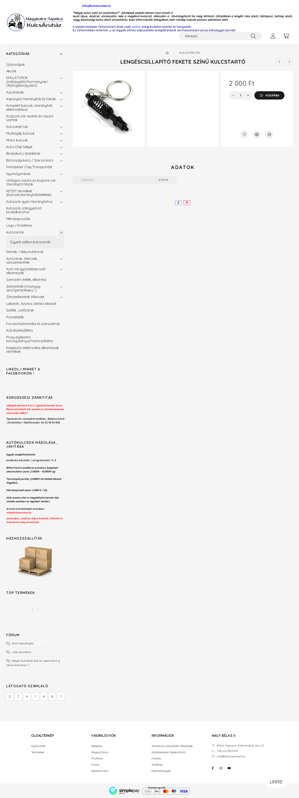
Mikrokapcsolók (18, 219)
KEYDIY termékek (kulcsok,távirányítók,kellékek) (28, 193)
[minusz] (233, 95)
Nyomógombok (18, 174)
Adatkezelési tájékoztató (169, 752)
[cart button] (286, 36)
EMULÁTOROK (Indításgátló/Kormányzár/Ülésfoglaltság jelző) (27, 82)
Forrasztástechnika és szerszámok (33, 324)
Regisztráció (99, 752)
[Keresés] (220, 36)
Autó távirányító (23, 643)
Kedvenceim (99, 771)
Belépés (96, 746)
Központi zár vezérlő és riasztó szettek (29, 118)
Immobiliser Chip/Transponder (29, 167)
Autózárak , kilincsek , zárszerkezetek (22, 260)
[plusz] (248, 95)
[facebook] (178, 202)
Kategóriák (18, 54)
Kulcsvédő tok (17, 127)
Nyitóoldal (38, 746)
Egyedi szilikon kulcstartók (30, 242)
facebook (212, 768)
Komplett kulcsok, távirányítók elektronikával (29, 107)
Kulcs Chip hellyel (19, 147)
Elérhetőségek (161, 771)
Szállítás (157, 764)
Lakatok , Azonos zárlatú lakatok (31, 304)
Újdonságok (15, 64)
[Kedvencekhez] (244, 134)
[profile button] (273, 36)
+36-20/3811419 (227, 751)
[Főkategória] (167, 53)
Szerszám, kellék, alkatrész (26, 279)
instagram (221, 768)
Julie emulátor (21, 652)
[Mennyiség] (241, 95)
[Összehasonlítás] (257, 134)
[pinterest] (187, 202)
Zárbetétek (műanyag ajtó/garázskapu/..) (23, 288)
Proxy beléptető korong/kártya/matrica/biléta (29, 339)
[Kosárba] (269, 95)
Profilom (97, 758)
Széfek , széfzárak (20, 310)
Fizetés (156, 758)
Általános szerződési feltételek (172, 746)
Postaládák (15, 317)
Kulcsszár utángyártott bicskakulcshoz (24, 210)
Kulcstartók (15, 232)
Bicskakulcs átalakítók (23, 153)
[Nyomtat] (269, 134)
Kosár (95, 764)
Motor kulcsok (17, 140)
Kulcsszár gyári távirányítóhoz (29, 202)
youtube (229, 768)
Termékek (37, 752)
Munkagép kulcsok (20, 133)
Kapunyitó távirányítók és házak (31, 99)
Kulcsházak (15, 92)
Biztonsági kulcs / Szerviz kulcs (29, 160)
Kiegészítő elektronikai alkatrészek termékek (32, 350)
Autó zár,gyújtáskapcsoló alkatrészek (26, 271)
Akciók (11, 71)
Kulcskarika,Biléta (19, 330)
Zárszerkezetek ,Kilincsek (25, 297)
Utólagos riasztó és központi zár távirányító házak (31, 182)
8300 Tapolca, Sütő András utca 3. (240, 745)
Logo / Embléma (19, 225)
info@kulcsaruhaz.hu (92, 6)
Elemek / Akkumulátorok (24, 252)
